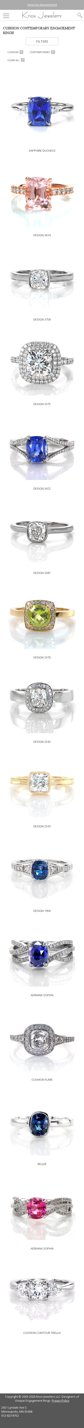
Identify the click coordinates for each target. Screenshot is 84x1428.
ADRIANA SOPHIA (42, 995)
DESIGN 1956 (42, 911)
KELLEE (42, 1164)
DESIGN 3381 (42, 573)
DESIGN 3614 (42, 235)
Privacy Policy (60, 1401)
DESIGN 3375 (42, 404)
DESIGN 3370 (42, 657)
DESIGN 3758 (42, 319)
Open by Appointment (42, 5)
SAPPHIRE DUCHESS (42, 151)
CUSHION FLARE (42, 1080)
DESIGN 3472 (42, 488)
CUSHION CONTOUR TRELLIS (42, 1333)
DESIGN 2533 (42, 826)
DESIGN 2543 (42, 742)
